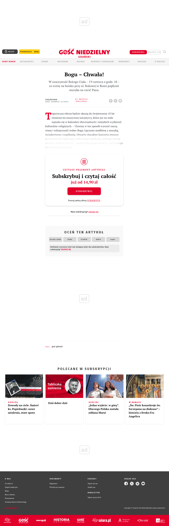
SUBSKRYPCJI (93, 200)
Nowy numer (9, 61)
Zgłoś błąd (11, 508)
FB (111, 100)
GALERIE (81, 61)
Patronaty (124, 61)
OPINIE (44, 61)
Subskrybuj (84, 191)
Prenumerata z (29, 51)
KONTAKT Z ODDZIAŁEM (102, 61)
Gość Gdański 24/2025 (57, 102)
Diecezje (142, 61)
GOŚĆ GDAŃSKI (57, 346)
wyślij (120, 100)
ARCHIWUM (62, 61)
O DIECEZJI (160, 61)
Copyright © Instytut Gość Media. (135, 508)
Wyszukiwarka (164, 51)
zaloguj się (154, 52)
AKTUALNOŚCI (27, 61)
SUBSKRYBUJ (138, 52)
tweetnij (116, 100)
